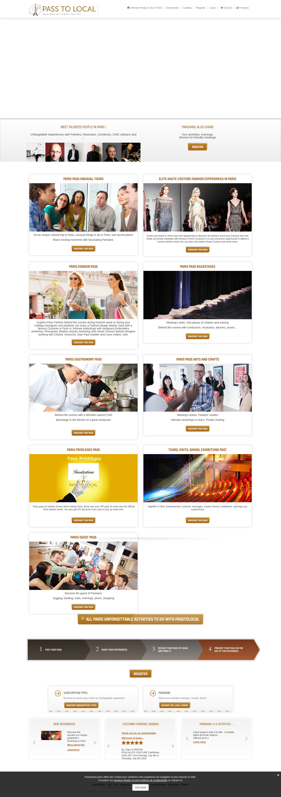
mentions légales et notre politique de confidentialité (140, 780)
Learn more (199, 742)
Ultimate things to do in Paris (144, 7)
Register (200, 7)
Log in (212, 7)
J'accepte (140, 787)
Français (242, 7)
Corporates (172, 7)
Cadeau (187, 7)
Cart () (226, 7)
